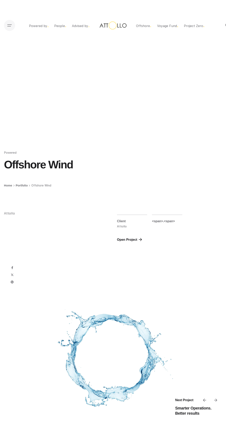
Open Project (130, 239)
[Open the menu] (9, 25)
